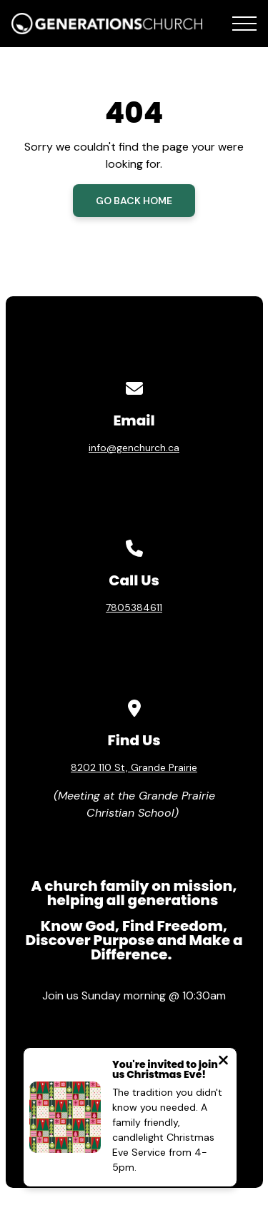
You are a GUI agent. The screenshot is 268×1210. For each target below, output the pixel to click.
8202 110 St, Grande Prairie (134, 767)
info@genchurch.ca (134, 447)
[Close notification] (223, 1062)
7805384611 (134, 607)
